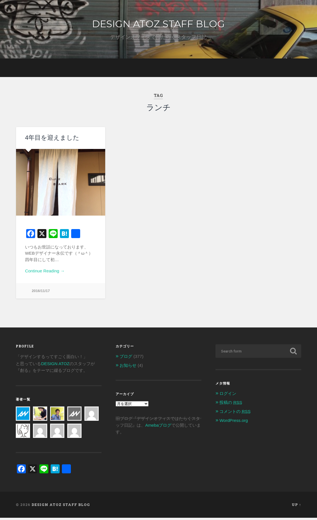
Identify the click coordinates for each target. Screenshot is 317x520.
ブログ (126, 358)
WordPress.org (233, 422)
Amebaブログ (158, 427)
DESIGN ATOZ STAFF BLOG (158, 25)
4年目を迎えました (51, 140)
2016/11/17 (41, 293)
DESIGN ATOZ (55, 365)
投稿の (230, 404)
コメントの (234, 413)
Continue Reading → (45, 273)
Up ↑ (296, 507)
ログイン (227, 396)
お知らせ (128, 367)
